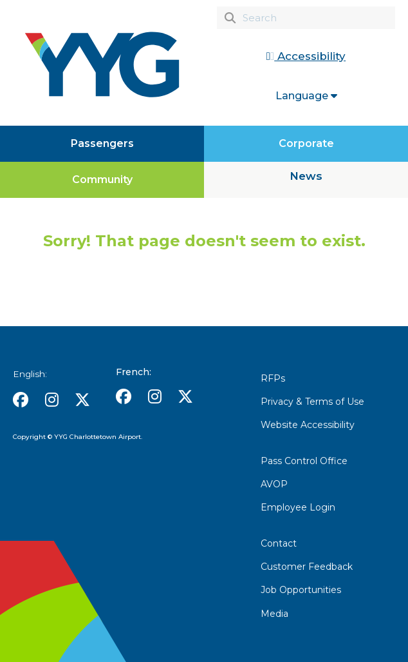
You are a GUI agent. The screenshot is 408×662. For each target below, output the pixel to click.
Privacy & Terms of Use (312, 401)
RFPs (273, 378)
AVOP (274, 484)
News (306, 176)
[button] (20, 399)
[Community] (102, 180)
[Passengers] (102, 144)
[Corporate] (306, 144)
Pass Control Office (304, 461)
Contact (279, 543)
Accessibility (306, 56)
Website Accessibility (308, 425)
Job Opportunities (301, 590)
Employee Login (298, 507)
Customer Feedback (307, 566)
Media (274, 613)
